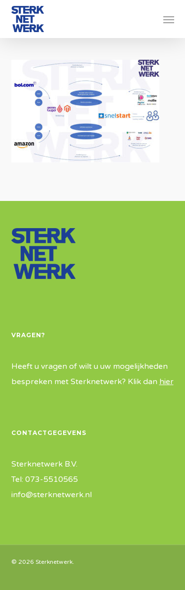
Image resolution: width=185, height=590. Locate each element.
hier (166, 382)
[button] (168, 19)
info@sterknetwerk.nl (51, 495)
